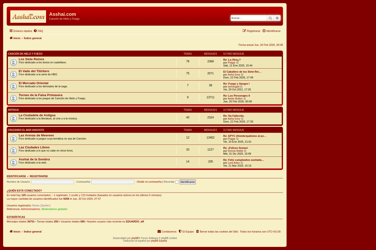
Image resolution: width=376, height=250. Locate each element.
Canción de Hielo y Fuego (25, 53)
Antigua (13, 110)
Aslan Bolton (235, 98)
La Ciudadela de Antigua (37, 115)
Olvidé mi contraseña (149, 181)
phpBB (135, 238)
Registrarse (39, 176)
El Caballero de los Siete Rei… (242, 71)
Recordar (171, 181)
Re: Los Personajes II (236, 95)
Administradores (30, 209)
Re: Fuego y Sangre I (236, 83)
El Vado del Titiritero (34, 71)
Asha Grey (234, 74)
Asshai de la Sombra (34, 159)
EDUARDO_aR (135, 221)
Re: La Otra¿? (232, 59)
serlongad (233, 86)
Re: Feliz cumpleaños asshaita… (243, 159)
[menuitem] (38, 31)
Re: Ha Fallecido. (234, 115)
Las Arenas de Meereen (36, 135)
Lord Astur (234, 162)
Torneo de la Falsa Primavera (40, 95)
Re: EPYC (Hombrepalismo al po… (244, 135)
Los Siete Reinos (31, 59)
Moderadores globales (54, 209)
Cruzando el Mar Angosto (26, 130)
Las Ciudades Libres (34, 147)
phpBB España (159, 240)
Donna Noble (235, 150)
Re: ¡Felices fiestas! (235, 147)
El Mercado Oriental (33, 83)
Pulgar (231, 62)
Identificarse (16, 176)
